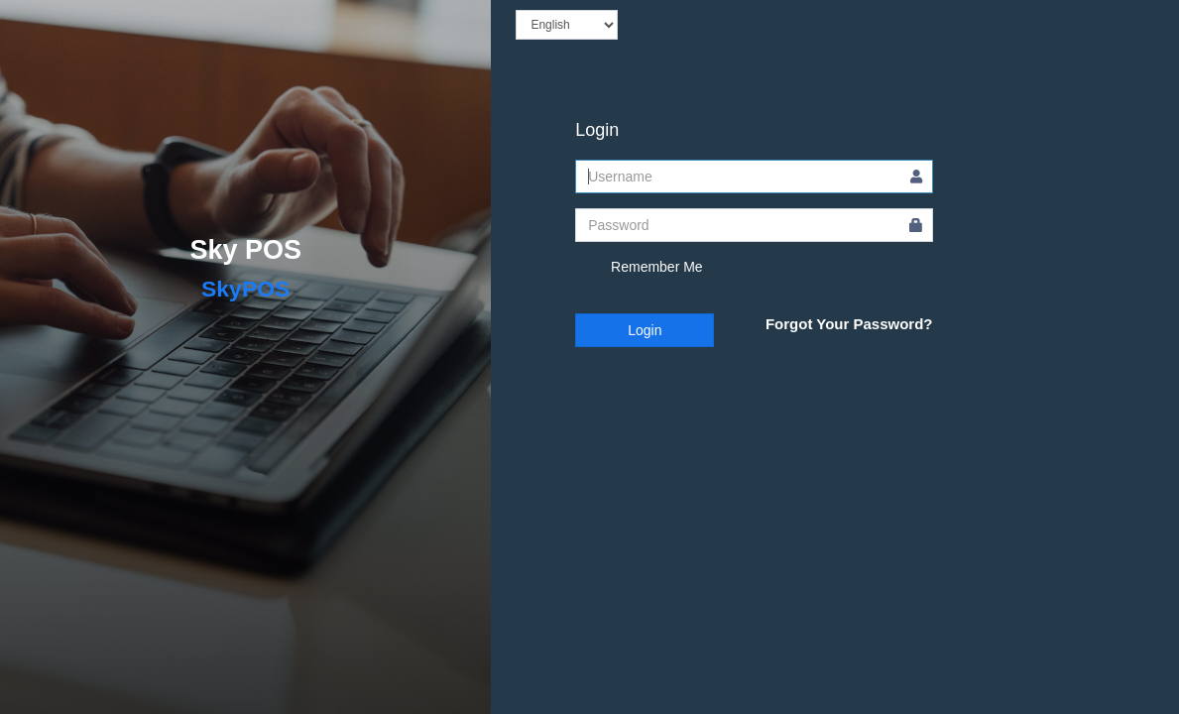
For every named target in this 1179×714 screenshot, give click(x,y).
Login (644, 330)
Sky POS (245, 250)
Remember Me (638, 268)
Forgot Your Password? (849, 323)
